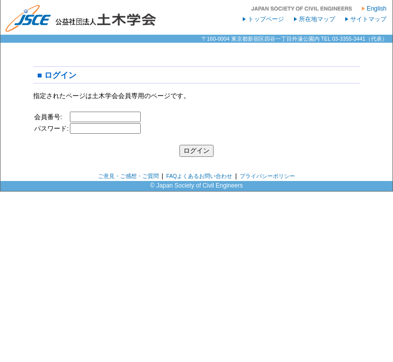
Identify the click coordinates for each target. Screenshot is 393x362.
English (376, 8)
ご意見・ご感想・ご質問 (128, 176)
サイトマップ (368, 19)
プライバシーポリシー (267, 176)
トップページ (266, 19)
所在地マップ (317, 19)
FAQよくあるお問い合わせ (199, 176)
